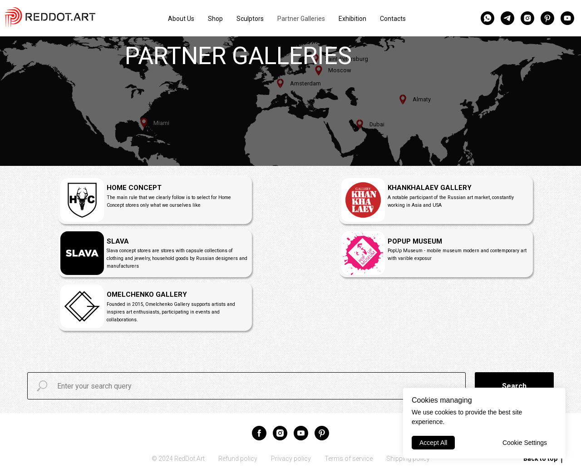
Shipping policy (408, 458)
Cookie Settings (524, 442)
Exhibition (352, 18)
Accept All (433, 442)
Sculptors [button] (250, 18)
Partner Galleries (301, 18)
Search (514, 386)
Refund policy (237, 458)
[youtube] (567, 18)
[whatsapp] (487, 18)
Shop (215, 18)
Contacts (393, 18)
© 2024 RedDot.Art (178, 458)
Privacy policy (291, 458)
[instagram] (527, 18)
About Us (181, 18)
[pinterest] (547, 18)
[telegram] (507, 18)
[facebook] (259, 433)
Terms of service (349, 458)
